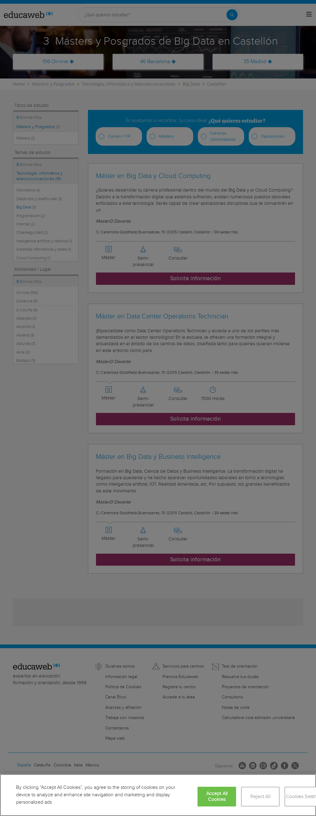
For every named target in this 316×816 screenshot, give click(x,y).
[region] (158, 795)
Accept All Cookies (217, 796)
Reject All (260, 797)
